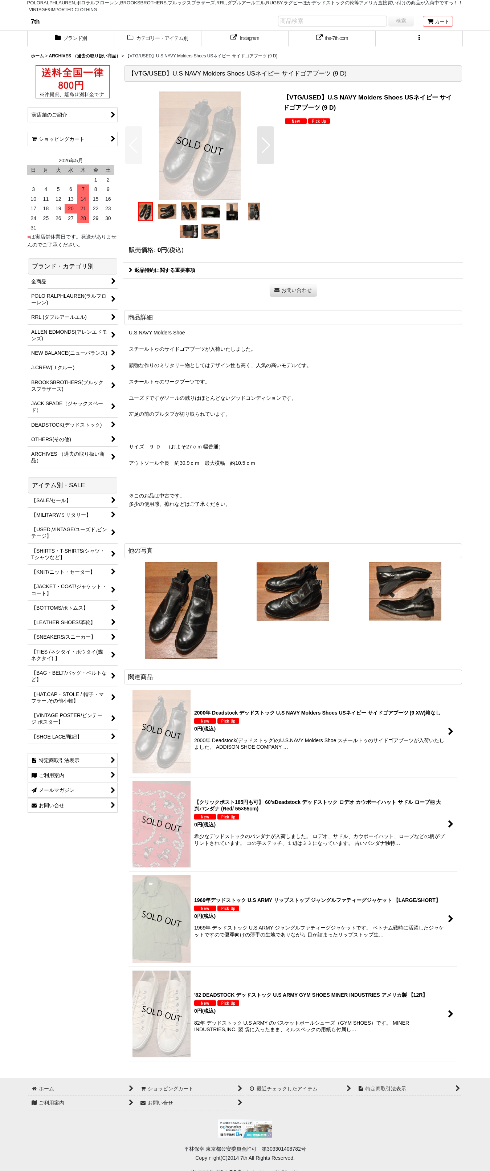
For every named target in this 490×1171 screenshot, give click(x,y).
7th (35, 21)
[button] (419, 39)
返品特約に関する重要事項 (162, 270)
